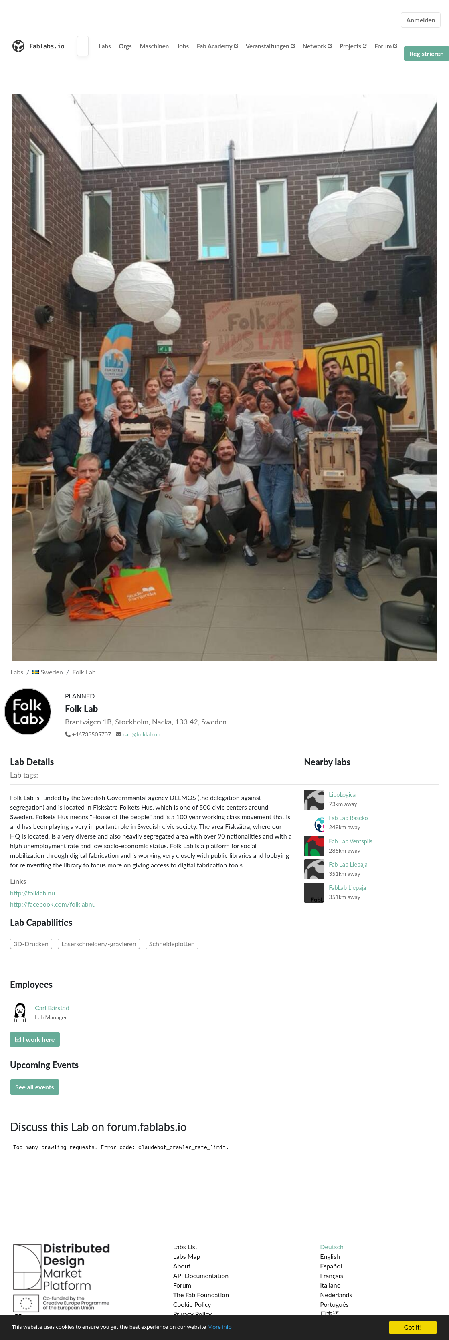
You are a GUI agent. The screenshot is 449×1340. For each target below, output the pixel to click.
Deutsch (332, 1246)
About (182, 1266)
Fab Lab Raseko (348, 817)
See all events (34, 1087)
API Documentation (201, 1275)
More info (246, 1328)
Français (331, 1275)
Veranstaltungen (270, 46)
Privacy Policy (192, 1314)
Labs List (185, 1246)
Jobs (183, 46)
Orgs (125, 46)
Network (317, 46)
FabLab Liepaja (347, 887)
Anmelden (420, 20)
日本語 (329, 1314)
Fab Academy (217, 46)
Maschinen (154, 46)
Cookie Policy (192, 1304)
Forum (385, 46)
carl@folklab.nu (141, 734)
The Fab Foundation (201, 1294)
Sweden (47, 672)
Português (334, 1304)
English (330, 1256)
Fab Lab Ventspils (350, 841)
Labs (105, 46)
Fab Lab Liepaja (348, 864)
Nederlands (336, 1294)
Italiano (330, 1285)
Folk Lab (84, 672)
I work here (35, 1039)
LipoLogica (342, 794)
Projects (353, 46)
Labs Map (186, 1256)
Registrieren (426, 53)
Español (331, 1266)
